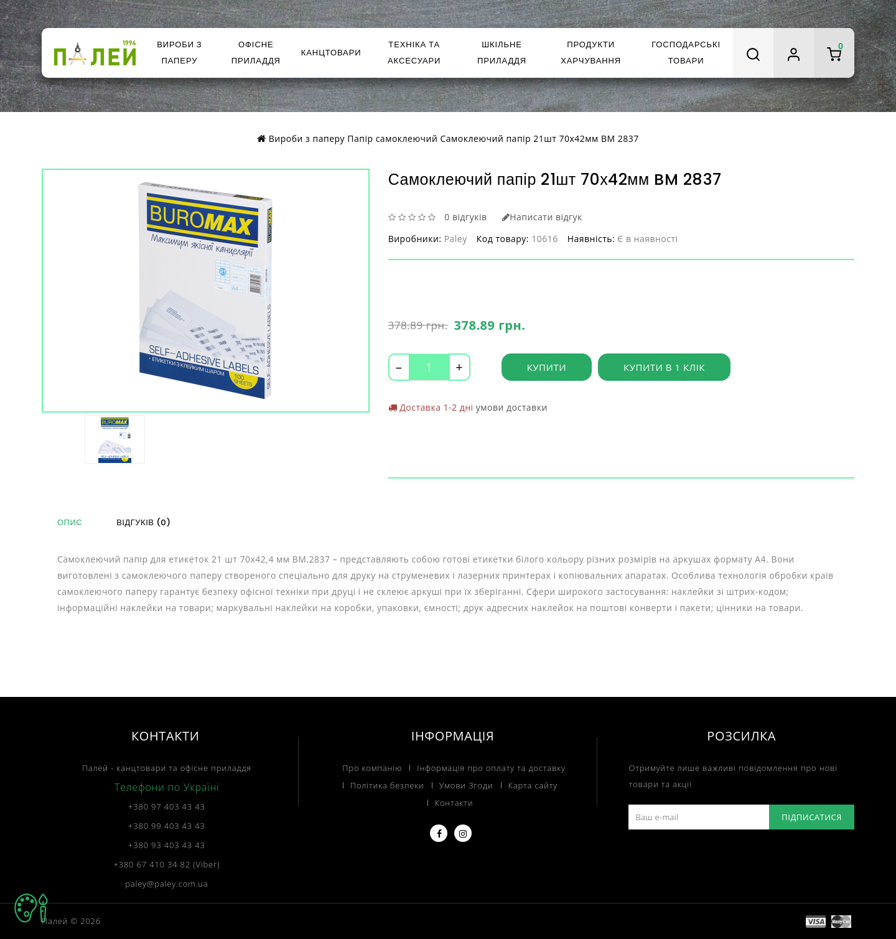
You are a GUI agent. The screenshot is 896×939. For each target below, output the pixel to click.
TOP (31, 908)
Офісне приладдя (256, 53)
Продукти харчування (591, 53)
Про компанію (372, 767)
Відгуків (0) (143, 522)
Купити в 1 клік (664, 367)
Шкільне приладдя (501, 53)
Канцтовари (331, 52)
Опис (69, 522)
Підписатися (812, 817)
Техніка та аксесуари (414, 53)
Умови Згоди (466, 785)
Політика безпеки (387, 785)
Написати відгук (542, 217)
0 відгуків (465, 217)
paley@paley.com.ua (166, 883)
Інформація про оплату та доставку (491, 767)
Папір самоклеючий (392, 138)
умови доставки (512, 407)
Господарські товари (686, 53)
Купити (546, 367)
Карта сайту (533, 785)
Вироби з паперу (179, 53)
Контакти (454, 802)
